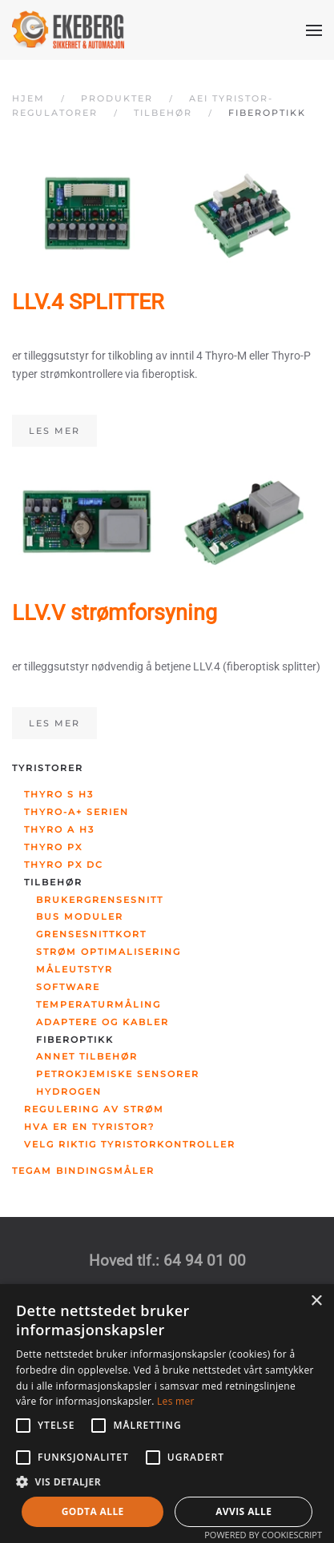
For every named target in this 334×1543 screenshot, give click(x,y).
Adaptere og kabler (102, 1022)
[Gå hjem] (68, 30)
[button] (314, 30)
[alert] (167, 1413)
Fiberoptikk (75, 1039)
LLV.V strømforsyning (114, 612)
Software (68, 986)
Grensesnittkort (91, 934)
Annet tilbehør (87, 1056)
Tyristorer (47, 767)
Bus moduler (79, 916)
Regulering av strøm (94, 1109)
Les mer (54, 430)
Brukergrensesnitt (99, 899)
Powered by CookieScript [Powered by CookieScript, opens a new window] (263, 1535)
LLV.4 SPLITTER (88, 301)
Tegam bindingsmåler (83, 1170)
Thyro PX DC (63, 864)
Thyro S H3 (59, 794)
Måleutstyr (74, 969)
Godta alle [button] (93, 1511)
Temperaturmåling (98, 1004)
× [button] (316, 1301)
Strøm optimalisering (108, 951)
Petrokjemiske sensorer (117, 1074)
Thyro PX (53, 847)
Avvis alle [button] (243, 1511)
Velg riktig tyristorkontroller (129, 1144)
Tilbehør (53, 882)
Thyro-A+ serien (76, 811)
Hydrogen (69, 1091)
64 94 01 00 (204, 1261)
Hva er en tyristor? (89, 1126)
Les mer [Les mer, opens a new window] (176, 1401)
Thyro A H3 (59, 829)
